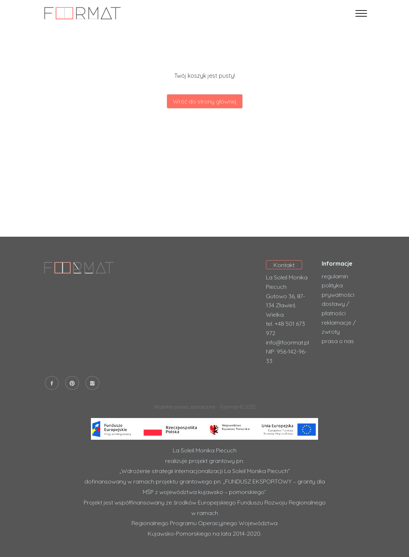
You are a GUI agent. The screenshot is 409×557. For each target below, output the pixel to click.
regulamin (335, 276)
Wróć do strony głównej (205, 101)
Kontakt (284, 265)
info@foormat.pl (287, 342)
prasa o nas (338, 341)
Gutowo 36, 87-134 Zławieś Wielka (285, 305)
